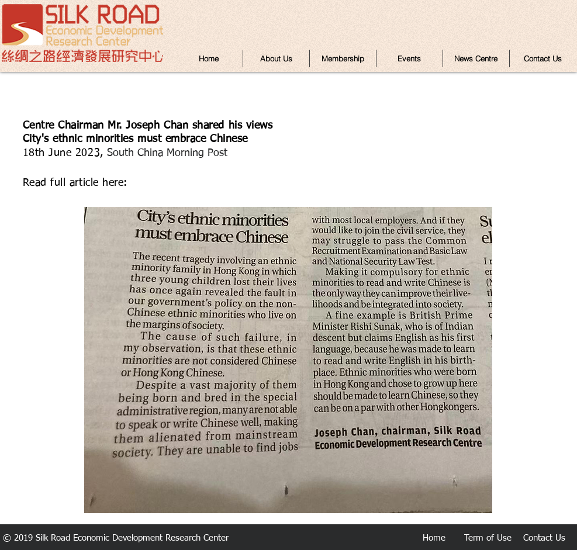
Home (434, 538)
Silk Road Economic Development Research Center (132, 538)
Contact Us (544, 538)
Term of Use (488, 538)
